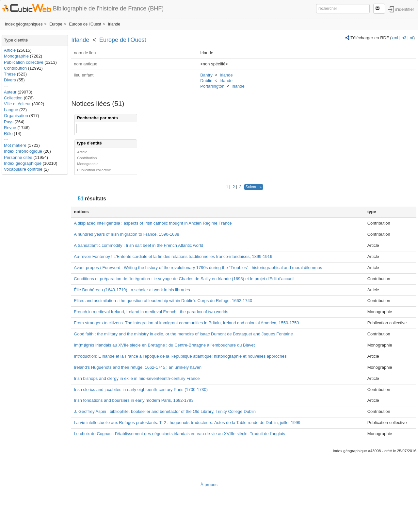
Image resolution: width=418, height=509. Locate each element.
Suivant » (253, 187)
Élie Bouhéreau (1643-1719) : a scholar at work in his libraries (132, 289)
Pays (8, 121)
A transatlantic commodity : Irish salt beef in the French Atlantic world (138, 245)
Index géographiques (23, 24)
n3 (404, 37)
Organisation (16, 115)
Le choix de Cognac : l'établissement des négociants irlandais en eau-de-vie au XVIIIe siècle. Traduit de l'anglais (179, 433)
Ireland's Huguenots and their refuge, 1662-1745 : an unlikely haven (137, 367)
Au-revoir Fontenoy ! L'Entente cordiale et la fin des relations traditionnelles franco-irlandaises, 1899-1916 (173, 256)
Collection (13, 97)
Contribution (15, 68)
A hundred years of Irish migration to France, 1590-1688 (126, 234)
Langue (11, 109)
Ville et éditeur (18, 103)
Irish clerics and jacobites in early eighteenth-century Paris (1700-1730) (141, 389)
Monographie (16, 56)
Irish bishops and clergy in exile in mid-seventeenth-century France (137, 378)
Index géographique (22, 163)
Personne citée (18, 157)
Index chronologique (23, 151)
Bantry (206, 75)
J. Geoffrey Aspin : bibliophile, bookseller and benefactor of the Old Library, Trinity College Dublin (165, 411)
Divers (10, 79)
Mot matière (15, 145)
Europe (55, 24)
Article (10, 50)
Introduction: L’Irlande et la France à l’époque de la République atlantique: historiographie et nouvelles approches (180, 356)
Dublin (206, 80)
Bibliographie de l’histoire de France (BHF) (108, 8)
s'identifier (404, 9)
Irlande (114, 24)
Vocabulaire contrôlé (23, 169)
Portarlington (212, 86)
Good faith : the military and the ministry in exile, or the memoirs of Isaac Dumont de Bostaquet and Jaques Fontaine (183, 333)
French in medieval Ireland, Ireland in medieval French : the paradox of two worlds (151, 311)
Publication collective (23, 62)
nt (411, 37)
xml (395, 37)
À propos (209, 484)
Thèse (10, 74)
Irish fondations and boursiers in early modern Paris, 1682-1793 (133, 400)
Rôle (8, 133)
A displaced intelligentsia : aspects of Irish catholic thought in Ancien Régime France (153, 223)
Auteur (10, 92)
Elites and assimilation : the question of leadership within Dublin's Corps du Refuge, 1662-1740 (163, 300)
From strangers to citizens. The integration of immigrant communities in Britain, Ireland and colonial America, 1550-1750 (186, 322)
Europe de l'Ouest (85, 24)
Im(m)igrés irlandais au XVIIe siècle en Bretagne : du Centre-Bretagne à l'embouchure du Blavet (164, 345)
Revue (10, 127)
